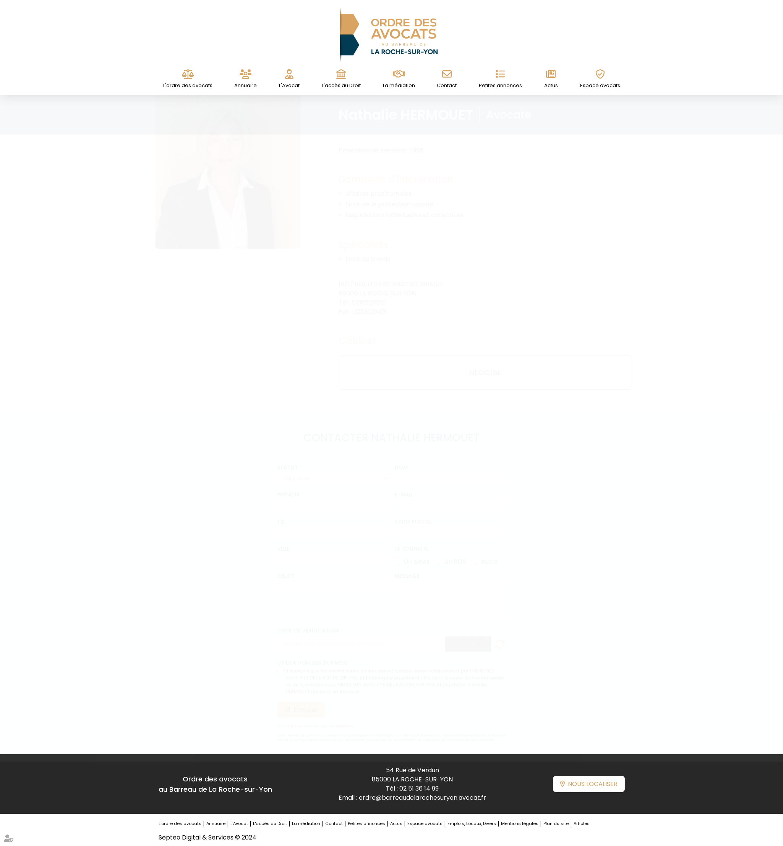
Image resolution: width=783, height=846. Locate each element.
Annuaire (245, 85)
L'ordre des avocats (187, 85)
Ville (283, 541)
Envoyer (305, 702)
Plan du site (556, 823)
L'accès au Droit (341, 85)
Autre (489, 553)
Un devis (417, 553)
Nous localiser (593, 784)
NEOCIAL (478, 372)
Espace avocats (600, 85)
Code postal (413, 514)
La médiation (399, 85)
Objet (285, 568)
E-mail (404, 487)
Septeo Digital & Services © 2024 (207, 837)
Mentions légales (519, 823)
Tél (281, 514)
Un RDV (455, 553)
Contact (447, 85)
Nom (401, 460)
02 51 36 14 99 (419, 788)
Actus (551, 85)
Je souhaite (412, 541)
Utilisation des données (312, 655)
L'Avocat (289, 85)
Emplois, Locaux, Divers (471, 823)
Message (407, 568)
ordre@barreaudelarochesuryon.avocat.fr (422, 797)
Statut (287, 460)
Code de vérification (308, 623)
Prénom (288, 487)
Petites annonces (500, 85)
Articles (582, 823)
